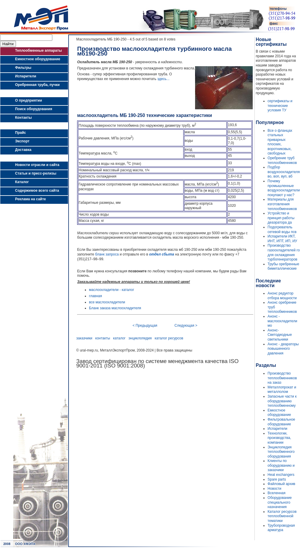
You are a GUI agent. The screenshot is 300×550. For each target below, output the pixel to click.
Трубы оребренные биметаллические (283, 266)
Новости (274, 488)
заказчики (84, 338)
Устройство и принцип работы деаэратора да (280, 217)
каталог (119, 338)
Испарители (277, 429)
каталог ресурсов (169, 338)
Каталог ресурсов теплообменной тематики (281, 516)
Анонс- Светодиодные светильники (279, 334)
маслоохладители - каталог (111, 290)
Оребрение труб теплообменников (282, 160)
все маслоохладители (107, 302)
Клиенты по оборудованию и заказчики (280, 465)
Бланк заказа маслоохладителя (115, 308)
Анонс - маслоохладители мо (282, 321)
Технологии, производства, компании (279, 438)
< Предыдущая (144, 325)
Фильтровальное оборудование (281, 421)
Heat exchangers (280, 475)
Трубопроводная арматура (281, 527)
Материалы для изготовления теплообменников (282, 204)
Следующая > (185, 325)
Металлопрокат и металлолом (281, 389)
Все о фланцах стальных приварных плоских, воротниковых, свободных (279, 142)
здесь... (163, 79)
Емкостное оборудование (279, 412)
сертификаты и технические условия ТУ (279, 105)
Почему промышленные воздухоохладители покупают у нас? (283, 188)
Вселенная (276, 493)
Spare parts (276, 479)
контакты (102, 338)
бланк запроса (107, 254)
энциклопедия (140, 338)
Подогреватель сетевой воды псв (281, 229)
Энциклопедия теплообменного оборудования (280, 451)
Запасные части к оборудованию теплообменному (281, 401)
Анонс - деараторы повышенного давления (283, 348)
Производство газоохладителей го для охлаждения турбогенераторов (283, 252)
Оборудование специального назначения (279, 502)
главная (95, 296)
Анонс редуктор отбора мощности (281, 295)
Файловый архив (281, 484)
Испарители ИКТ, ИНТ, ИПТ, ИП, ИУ (282, 238)
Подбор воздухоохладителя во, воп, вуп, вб (283, 171)
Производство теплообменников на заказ (282, 378)
